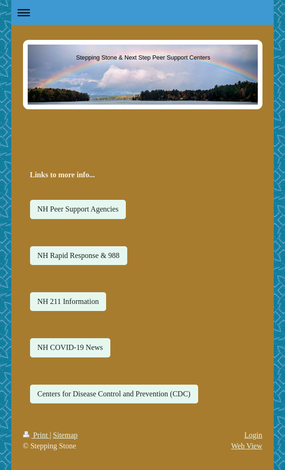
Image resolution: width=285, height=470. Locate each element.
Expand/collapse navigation (142, 12)
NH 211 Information (68, 301)
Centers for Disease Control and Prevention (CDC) (114, 394)
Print (36, 435)
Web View (246, 446)
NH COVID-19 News (70, 347)
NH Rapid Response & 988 (79, 255)
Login (253, 435)
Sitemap (65, 435)
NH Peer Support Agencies (78, 209)
